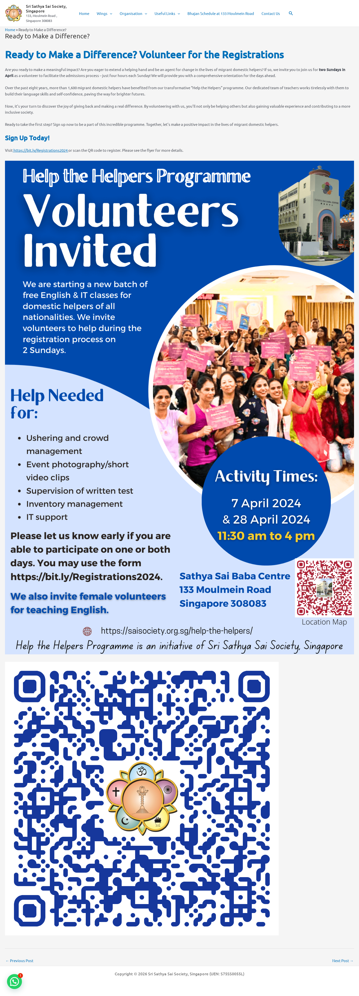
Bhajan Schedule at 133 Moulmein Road (220, 13)
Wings (104, 13)
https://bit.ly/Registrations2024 (40, 150)
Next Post (343, 960)
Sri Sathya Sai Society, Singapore (46, 8)
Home (84, 13)
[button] (109, 13)
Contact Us (271, 13)
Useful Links (167, 13)
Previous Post (19, 960)
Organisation (133, 13)
